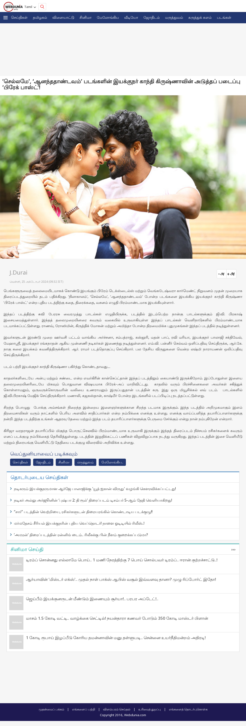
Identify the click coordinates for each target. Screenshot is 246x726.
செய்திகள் (19, 17)
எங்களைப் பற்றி (83, 709)
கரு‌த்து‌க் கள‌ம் (200, 17)
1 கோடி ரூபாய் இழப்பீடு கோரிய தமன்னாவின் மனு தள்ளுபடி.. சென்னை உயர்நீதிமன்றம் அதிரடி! (116, 637)
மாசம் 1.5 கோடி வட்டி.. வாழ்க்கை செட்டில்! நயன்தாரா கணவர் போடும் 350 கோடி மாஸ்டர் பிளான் (117, 618)
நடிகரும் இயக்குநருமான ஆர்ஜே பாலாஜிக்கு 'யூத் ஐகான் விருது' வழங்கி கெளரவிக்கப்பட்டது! (95, 488)
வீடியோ (131, 17)
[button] (5, 17)
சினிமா (86, 17)
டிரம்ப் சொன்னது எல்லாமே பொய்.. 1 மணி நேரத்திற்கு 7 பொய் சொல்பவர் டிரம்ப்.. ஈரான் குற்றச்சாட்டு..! (121, 560)
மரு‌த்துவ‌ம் (85, 462)
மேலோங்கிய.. (112, 462)
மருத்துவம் (174, 17)
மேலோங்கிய (108, 17)
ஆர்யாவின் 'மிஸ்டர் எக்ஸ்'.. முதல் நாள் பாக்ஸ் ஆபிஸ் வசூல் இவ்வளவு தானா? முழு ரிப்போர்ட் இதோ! (121, 579)
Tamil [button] (29, 7)
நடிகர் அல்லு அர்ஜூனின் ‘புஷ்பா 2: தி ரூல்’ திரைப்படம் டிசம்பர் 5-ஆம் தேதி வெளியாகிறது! (93, 500)
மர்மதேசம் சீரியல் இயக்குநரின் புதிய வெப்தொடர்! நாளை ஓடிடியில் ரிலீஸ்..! (79, 523)
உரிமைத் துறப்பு (149, 709)
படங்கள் (224, 17)
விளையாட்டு (63, 17)
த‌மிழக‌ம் (40, 17)
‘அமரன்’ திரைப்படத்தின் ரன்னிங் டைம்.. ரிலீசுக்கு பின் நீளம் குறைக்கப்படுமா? (81, 534)
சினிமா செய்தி (27, 549)
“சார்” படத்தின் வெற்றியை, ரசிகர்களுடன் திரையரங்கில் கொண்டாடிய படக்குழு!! (83, 511)
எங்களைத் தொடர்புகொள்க (188, 709)
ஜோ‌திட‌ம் (151, 17)
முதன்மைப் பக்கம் (51, 709)
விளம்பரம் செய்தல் (116, 709)
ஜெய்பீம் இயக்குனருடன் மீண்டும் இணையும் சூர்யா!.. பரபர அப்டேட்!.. (92, 598)
